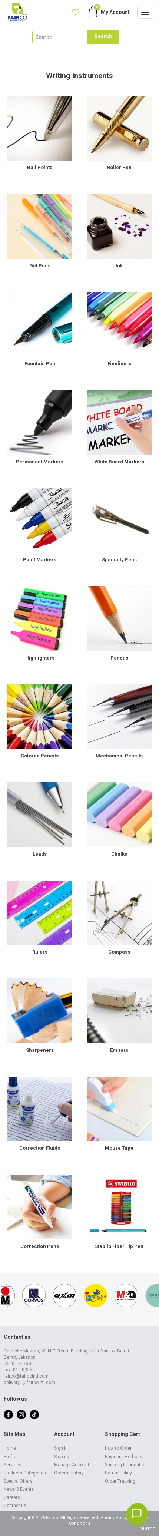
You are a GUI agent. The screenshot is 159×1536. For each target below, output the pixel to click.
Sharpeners (40, 1050)
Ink (119, 265)
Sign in (61, 1448)
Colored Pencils (40, 756)
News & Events (19, 1489)
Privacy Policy (114, 1517)
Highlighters (39, 658)
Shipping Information (126, 1464)
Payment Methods (123, 1456)
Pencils (119, 658)
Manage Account (71, 1464)
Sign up (61, 1456)
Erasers (119, 1050)
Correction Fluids (39, 1148)
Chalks (119, 854)
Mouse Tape (119, 1148)
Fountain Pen (39, 363)
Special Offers (18, 1481)
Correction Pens (39, 1246)
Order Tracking (120, 1481)
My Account (115, 12)
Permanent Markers (39, 462)
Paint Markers (39, 559)
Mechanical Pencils (119, 756)
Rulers (39, 952)
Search (103, 36)
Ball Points (39, 167)
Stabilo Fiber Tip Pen (119, 1246)
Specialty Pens (119, 559)
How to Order (118, 1448)
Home (10, 1448)
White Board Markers (119, 462)
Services (12, 1464)
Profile (10, 1456)
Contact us (15, 1505)
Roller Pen (119, 167)
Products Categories (25, 1473)
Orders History (69, 1473)
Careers (12, 1497)
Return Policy (118, 1473)
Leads (40, 854)
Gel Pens (39, 265)
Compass (119, 952)
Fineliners (119, 363)
